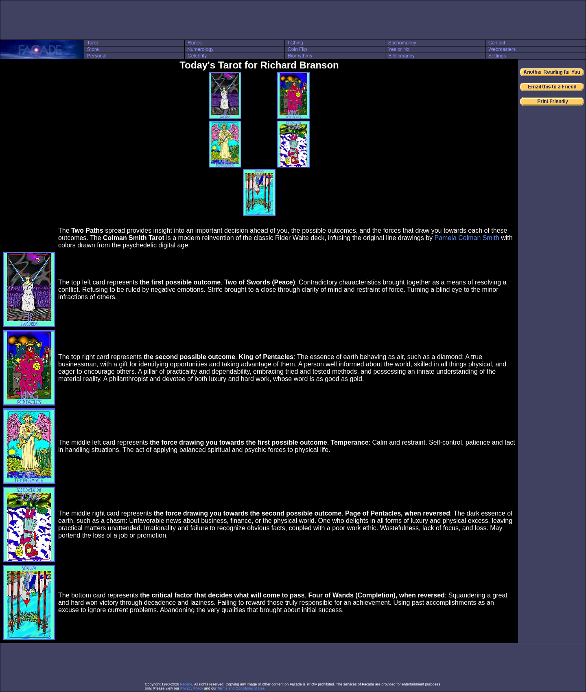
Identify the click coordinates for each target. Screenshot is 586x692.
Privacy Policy (191, 688)
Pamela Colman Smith (467, 237)
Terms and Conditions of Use (241, 688)
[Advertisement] (293, 20)
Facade (186, 684)
